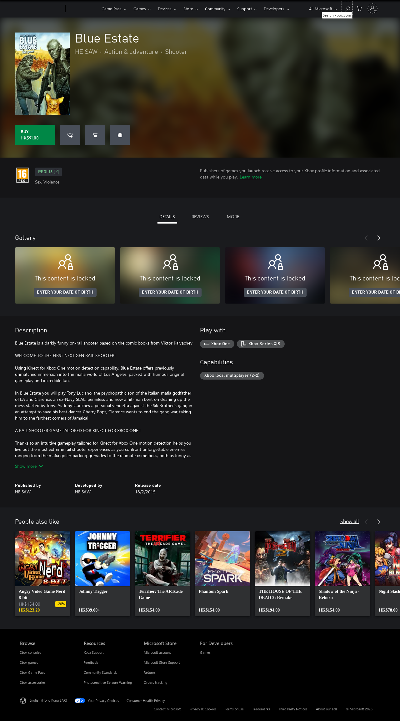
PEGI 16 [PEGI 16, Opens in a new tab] (48, 171)
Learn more (251, 177)
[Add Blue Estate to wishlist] (70, 135)
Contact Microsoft (167, 709)
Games (139, 8)
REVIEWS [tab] (200, 216)
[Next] (378, 238)
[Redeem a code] (120, 135)
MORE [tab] (233, 216)
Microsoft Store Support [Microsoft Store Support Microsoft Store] (162, 662)
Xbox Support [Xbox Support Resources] (94, 652)
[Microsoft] (41, 8)
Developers (274, 8)
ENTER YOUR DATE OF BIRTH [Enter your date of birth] (65, 292)
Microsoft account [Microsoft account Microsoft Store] (157, 652)
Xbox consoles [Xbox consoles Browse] (30, 652)
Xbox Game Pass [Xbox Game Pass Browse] (32, 672)
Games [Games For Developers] (205, 652)
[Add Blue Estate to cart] (95, 135)
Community (215, 8)
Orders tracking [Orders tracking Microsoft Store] (155, 682)
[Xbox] (82, 8)
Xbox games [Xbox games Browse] (29, 662)
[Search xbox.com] (347, 8)
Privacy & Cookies (203, 709)
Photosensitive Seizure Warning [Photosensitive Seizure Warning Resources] (108, 682)
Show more (29, 466)
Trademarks (261, 709)
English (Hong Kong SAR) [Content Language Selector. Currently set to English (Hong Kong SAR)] (48, 700)
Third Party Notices (293, 709)
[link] (42, 573)
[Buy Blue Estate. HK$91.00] (35, 135)
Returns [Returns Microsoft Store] (150, 672)
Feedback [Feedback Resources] (91, 662)
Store (188, 8)
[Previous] (366, 238)
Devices (165, 8)
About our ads (326, 709)
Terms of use (234, 709)
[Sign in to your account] (372, 8)
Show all (349, 521)
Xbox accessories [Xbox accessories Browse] (33, 682)
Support (244, 8)
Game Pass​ (112, 8)
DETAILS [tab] (167, 216)
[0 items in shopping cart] (359, 8)
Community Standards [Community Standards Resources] (100, 672)
